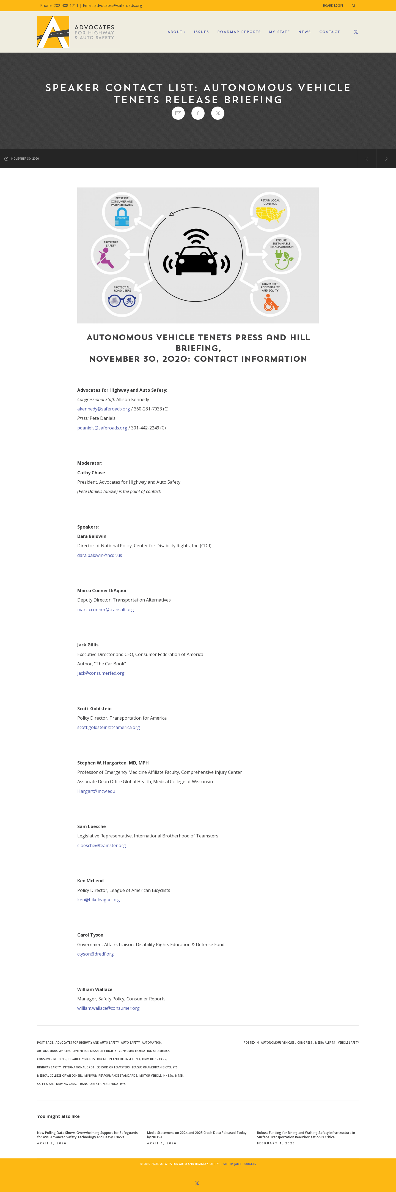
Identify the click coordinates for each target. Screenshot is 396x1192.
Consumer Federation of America (144, 1051)
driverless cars (154, 1059)
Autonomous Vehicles (277, 1042)
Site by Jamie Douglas (239, 1164)
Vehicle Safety (348, 1042)
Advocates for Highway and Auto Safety (87, 1042)
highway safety (49, 1067)
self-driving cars (62, 1084)
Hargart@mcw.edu (96, 791)
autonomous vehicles (53, 1051)
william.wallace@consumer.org (108, 1008)
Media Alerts (325, 1042)
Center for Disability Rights (95, 1051)
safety (42, 1084)
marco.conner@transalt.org (105, 609)
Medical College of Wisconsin (59, 1075)
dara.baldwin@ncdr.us (99, 555)
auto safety (130, 1042)
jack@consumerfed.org (101, 673)
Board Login (333, 5)
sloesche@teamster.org (101, 845)
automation (151, 1042)
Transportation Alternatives (102, 1084)
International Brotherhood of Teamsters (96, 1067)
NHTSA (168, 1075)
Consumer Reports (51, 1059)
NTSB (179, 1075)
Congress (304, 1042)
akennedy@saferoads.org (103, 409)
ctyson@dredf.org (95, 954)
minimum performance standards (110, 1075)
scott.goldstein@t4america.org (108, 727)
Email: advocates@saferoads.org (112, 5)
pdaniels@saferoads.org (102, 428)
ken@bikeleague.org (98, 900)
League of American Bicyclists (155, 1067)
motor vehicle (150, 1075)
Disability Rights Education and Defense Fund (104, 1059)
